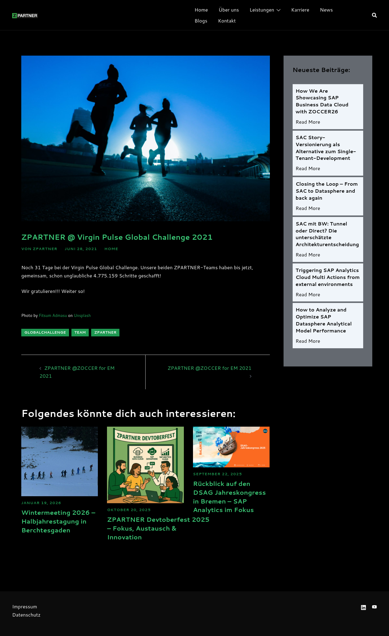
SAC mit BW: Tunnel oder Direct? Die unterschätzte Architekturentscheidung (327, 236)
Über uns (229, 9)
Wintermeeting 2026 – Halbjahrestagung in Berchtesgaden (55, 525)
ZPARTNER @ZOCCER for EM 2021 (210, 367)
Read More (308, 122)
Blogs (200, 20)
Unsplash (82, 315)
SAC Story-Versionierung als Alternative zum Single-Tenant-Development (326, 148)
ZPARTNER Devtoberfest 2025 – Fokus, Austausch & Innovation (167, 528)
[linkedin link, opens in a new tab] (363, 606)
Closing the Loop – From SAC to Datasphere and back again (327, 192)
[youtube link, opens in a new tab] (374, 606)
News (326, 9)
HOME (111, 248)
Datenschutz (26, 614)
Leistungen (262, 9)
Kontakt (227, 20)
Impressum (24, 606)
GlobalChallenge (45, 332)
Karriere (300, 9)
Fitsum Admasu (53, 315)
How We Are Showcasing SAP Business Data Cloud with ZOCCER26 (322, 101)
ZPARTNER (45, 248)
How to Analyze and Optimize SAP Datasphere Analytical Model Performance (324, 324)
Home (201, 9)
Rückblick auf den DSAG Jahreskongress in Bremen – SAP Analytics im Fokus (229, 500)
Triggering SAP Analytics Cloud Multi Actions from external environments (328, 280)
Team (80, 332)
